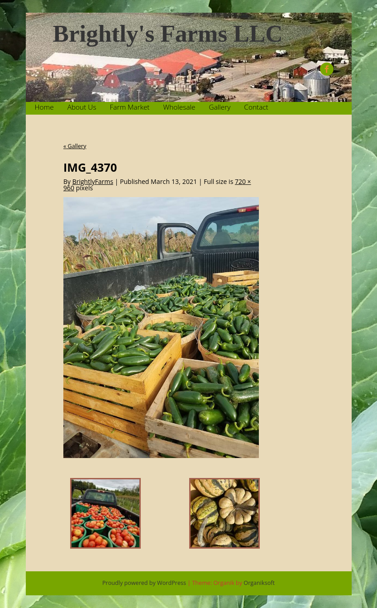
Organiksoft (259, 583)
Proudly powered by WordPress (144, 583)
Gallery (220, 107)
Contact (256, 107)
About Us (81, 107)
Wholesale (179, 107)
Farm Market (130, 107)
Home (44, 107)
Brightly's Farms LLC (168, 33)
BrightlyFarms (92, 181)
